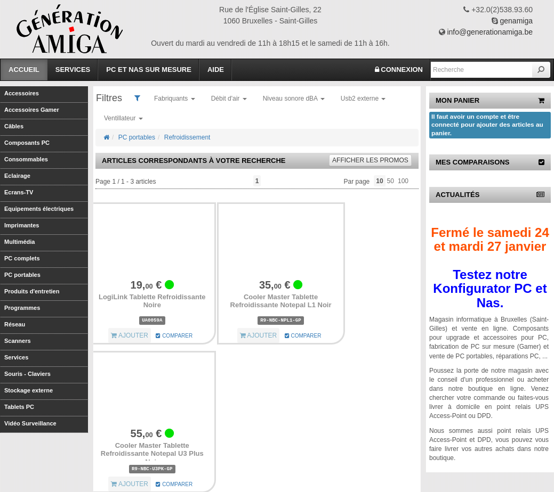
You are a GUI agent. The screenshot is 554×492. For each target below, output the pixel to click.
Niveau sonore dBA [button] (294, 98)
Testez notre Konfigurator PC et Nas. (490, 288)
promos (370, 160)
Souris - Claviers (27, 374)
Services (73, 69)
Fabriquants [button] (174, 98)
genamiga (516, 21)
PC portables (22, 275)
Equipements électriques (39, 209)
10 (379, 181)
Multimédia (19, 242)
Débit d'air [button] (229, 98)
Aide (215, 69)
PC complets (22, 258)
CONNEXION (399, 69)
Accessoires (21, 93)
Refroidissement (187, 137)
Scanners (17, 341)
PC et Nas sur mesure (148, 69)
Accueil (24, 69)
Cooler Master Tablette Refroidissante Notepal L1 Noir (281, 301)
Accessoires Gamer (31, 109)
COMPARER (174, 336)
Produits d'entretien (31, 291)
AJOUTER (129, 335)
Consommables (26, 159)
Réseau (14, 324)
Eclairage (17, 176)
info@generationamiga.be (490, 32)
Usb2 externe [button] (363, 98)
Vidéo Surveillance (30, 423)
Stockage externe (28, 390)
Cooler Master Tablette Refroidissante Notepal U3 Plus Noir (152, 453)
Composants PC (27, 143)
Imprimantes (21, 225)
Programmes (22, 308)
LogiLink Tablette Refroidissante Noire (152, 301)
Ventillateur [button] (123, 118)
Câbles (13, 126)
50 (390, 181)
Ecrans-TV (18, 192)
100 (403, 181)
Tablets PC (19, 407)
